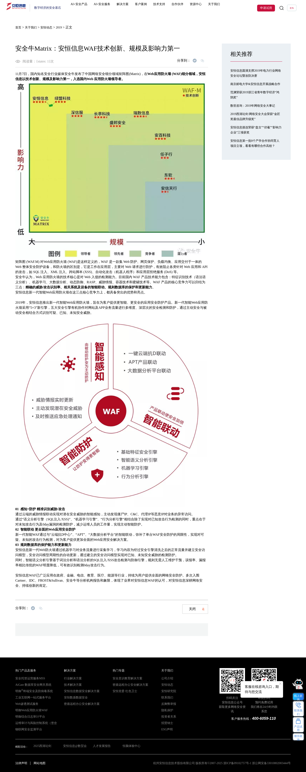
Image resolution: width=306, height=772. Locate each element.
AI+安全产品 (86, 8)
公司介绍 (166, 678)
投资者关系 (167, 716)
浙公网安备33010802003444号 (271, 763)
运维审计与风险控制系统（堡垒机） (35, 722)
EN (292, 8)
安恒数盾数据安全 (74, 697)
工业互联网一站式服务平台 (30, 697)
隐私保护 (166, 710)
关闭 (197, 609)
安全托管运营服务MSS (28, 678)
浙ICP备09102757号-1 (237, 763)
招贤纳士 (166, 722)
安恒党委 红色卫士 (123, 691)
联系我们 (166, 697)
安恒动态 (166, 684)
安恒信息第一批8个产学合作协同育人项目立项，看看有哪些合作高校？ (255, 150)
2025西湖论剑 (41, 746)
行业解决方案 (71, 678)
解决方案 (128, 8)
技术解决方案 (71, 684)
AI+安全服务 (108, 8)
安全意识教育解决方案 (125, 678)
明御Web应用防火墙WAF (29, 710)
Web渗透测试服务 (25, 703)
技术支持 (162, 8)
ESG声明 (166, 729)
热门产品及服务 (24, 670)
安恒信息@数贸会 (74, 746)
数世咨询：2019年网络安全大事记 (255, 110)
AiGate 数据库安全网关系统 (30, 684)
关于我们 (212, 8)
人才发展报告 (102, 746)
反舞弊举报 (167, 703)
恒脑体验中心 (133, 746)
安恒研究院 (167, 691)
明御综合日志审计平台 (28, 716)
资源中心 (195, 8)
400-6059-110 (264, 718)
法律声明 (21, 763)
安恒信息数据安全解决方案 (79, 691)
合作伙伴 (179, 8)
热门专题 (118, 670)
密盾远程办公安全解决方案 (79, 703)
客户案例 (145, 8)
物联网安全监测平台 (26, 729)
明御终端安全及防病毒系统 (31, 691)
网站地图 (39, 763)
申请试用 (266, 8)
